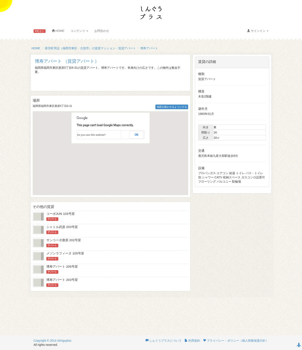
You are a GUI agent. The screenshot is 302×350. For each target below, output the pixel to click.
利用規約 (192, 340)
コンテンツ (79, 30)
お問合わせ (101, 30)
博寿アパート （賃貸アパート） (67, 61)
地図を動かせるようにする (172, 106)
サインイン (257, 30)
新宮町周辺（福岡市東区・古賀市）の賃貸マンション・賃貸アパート (90, 48)
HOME (58, 30)
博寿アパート (149, 48)
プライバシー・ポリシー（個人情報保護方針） (235, 340)
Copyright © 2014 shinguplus (52, 340)
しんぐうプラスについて (164, 340)
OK (137, 134)
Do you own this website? (91, 135)
